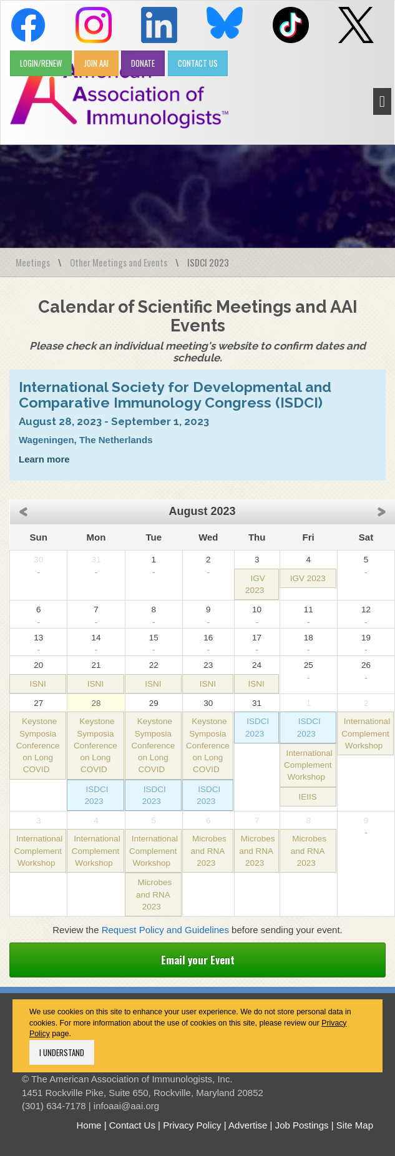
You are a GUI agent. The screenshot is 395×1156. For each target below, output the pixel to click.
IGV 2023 (308, 578)
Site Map (354, 1125)
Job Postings (302, 1125)
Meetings (33, 262)
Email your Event (198, 959)
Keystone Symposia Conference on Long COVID (38, 745)
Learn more (44, 459)
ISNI (38, 683)
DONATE (143, 63)
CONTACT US (198, 63)
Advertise (248, 1125)
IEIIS (308, 796)
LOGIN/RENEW (41, 63)
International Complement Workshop (308, 765)
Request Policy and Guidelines (165, 929)
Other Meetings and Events (118, 262)
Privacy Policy (192, 1125)
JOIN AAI (96, 63)
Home (88, 1125)
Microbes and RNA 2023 (154, 894)
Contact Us (132, 1125)
